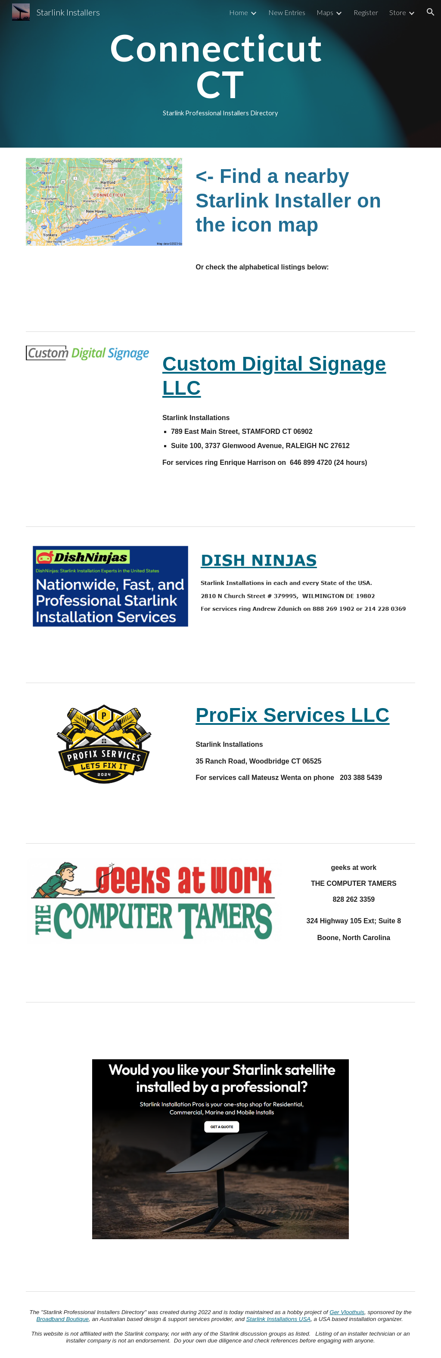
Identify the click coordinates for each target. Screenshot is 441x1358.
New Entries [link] (286, 12)
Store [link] (397, 12)
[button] (430, 12)
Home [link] (238, 12)
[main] (220, 74)
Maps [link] (325, 12)
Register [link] (366, 12)
